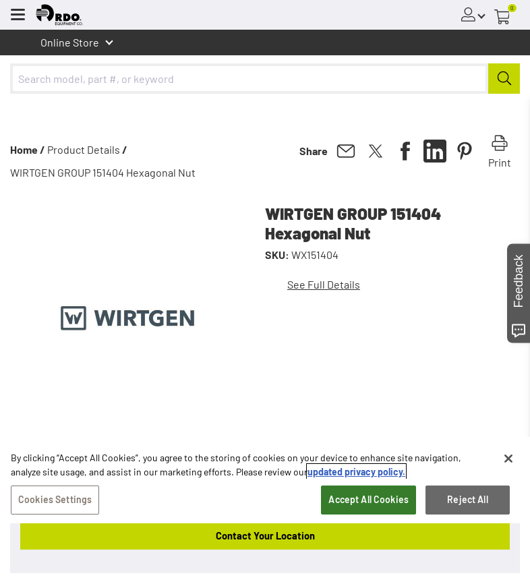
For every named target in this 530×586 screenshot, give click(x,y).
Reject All (467, 499)
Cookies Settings (55, 499)
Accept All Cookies (368, 499)
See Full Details (323, 284)
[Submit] (504, 78)
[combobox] (265, 78)
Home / (27, 149)
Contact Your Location (265, 535)
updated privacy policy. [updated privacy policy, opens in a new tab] (356, 471)
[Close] (508, 458)
